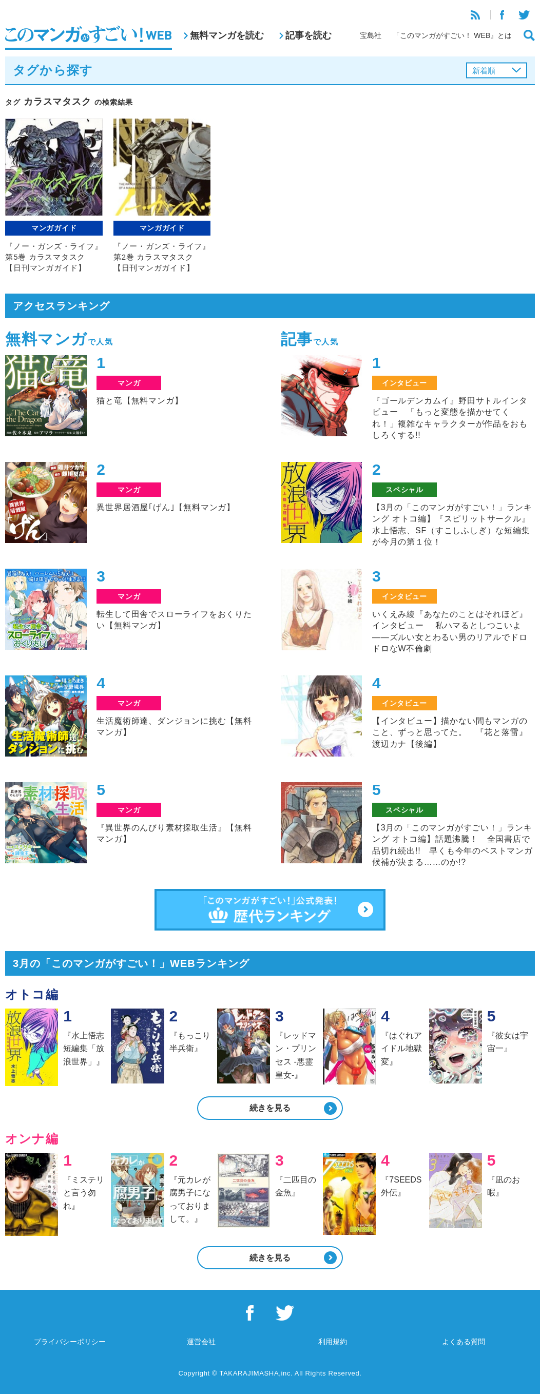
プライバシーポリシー (70, 1342)
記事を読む (308, 35)
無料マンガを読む (227, 35)
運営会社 (201, 1342)
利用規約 (332, 1342)
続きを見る (270, 1107)
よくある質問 (463, 1342)
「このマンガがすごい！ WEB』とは (452, 35)
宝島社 (370, 35)
